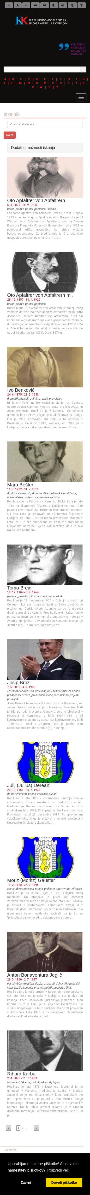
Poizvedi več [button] (58, 1170)
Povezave (10, 1150)
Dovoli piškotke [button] (64, 1182)
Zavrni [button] (26, 1182)
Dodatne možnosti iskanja (33, 148)
